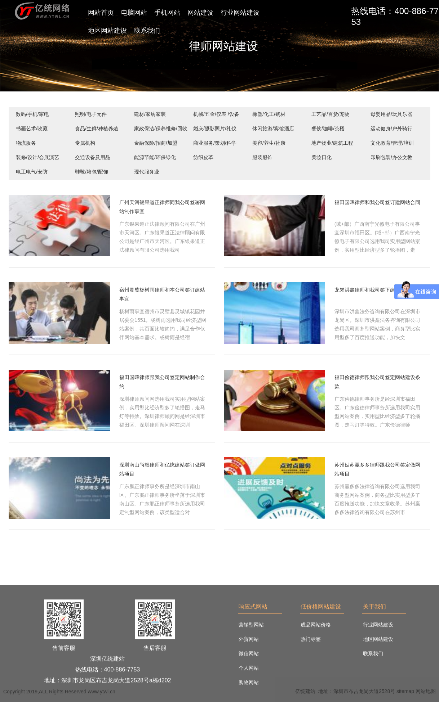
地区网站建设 (107, 30)
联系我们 (147, 30)
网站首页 (101, 12)
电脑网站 (134, 12)
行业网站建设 (240, 12)
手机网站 (167, 12)
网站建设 (200, 12)
